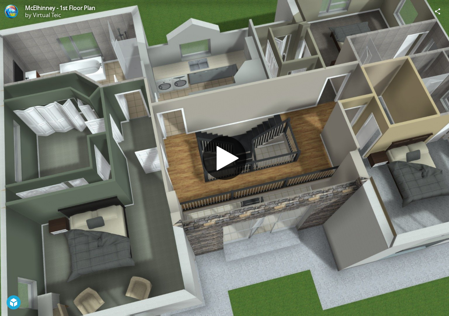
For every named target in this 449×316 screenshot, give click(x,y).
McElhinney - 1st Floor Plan (60, 8)
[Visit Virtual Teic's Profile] (11, 11)
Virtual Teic (47, 15)
